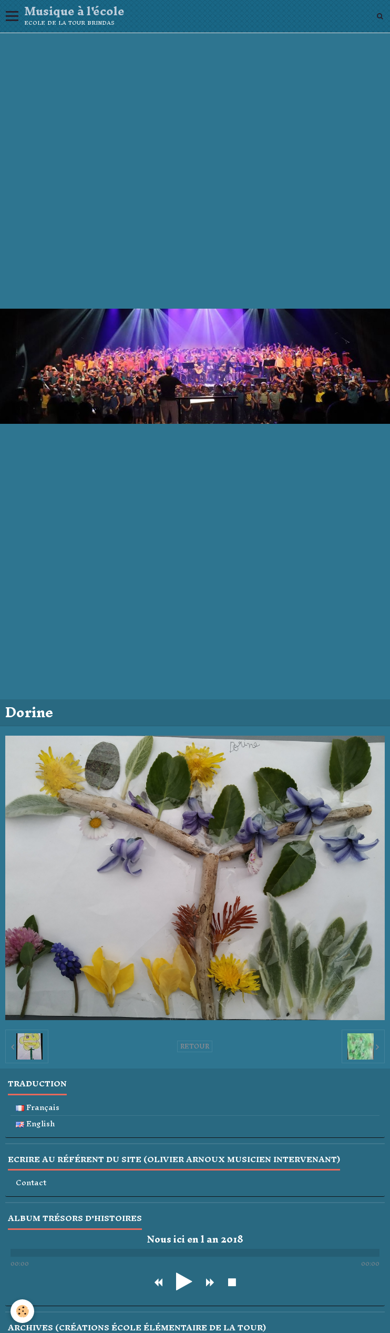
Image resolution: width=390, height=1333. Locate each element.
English (35, 1124)
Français (37, 1108)
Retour (194, 1046)
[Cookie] (22, 1311)
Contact (31, 1183)
